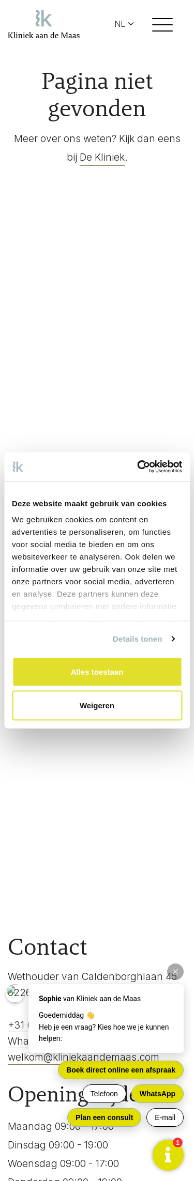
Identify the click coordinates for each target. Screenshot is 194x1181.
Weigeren (97, 705)
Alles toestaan (97, 671)
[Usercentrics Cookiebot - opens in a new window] (138, 467)
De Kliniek (102, 157)
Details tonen (137, 638)
